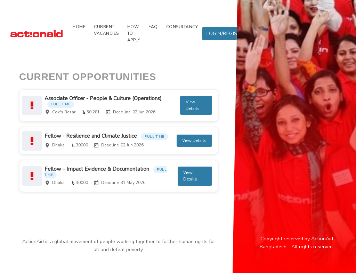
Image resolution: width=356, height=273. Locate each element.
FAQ (153, 27)
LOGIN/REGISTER (227, 33)
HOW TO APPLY (133, 33)
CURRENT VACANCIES (106, 30)
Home (79, 27)
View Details (193, 107)
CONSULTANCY (182, 27)
